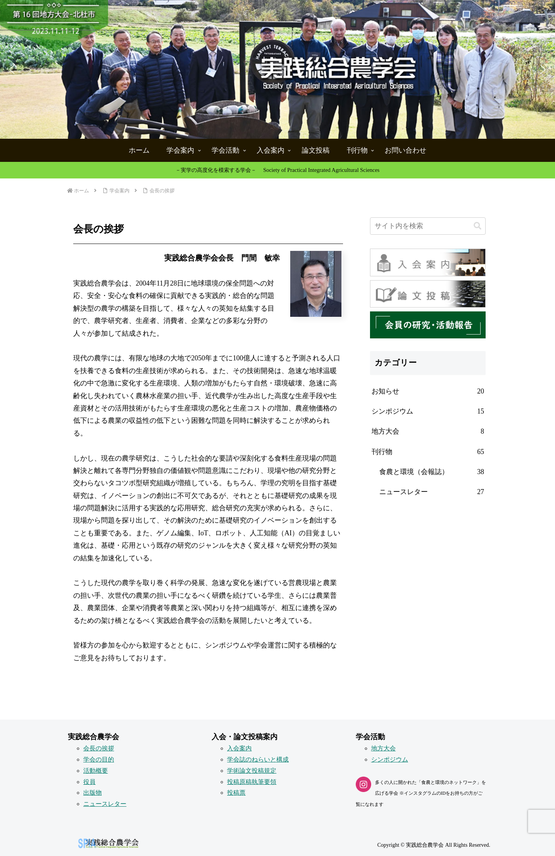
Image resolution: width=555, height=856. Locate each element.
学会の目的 (98, 759)
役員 (89, 782)
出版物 (92, 792)
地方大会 (383, 748)
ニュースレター (104, 804)
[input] (428, 226)
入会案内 (239, 748)
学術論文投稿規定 (251, 770)
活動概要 (95, 770)
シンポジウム (389, 759)
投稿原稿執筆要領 (251, 782)
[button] (277, 69)
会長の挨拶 (98, 748)
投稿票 (236, 792)
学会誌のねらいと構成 (258, 759)
